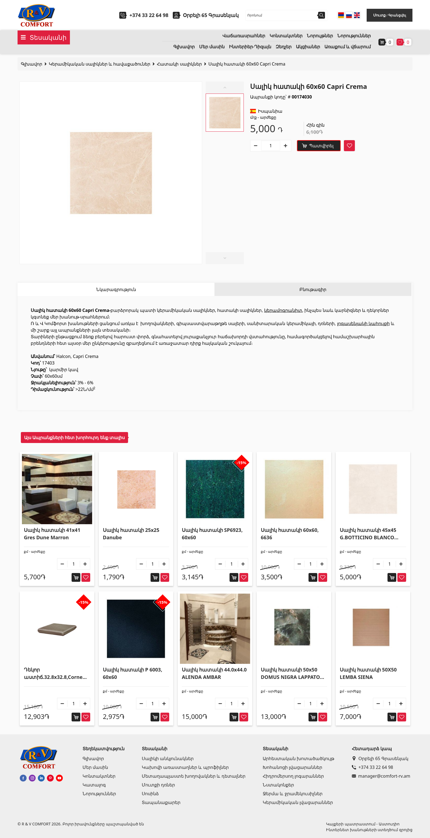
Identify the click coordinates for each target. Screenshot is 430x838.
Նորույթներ (320, 35)
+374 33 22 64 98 (148, 15)
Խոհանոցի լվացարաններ (292, 767)
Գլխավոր (184, 46)
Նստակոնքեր (278, 785)
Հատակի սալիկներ (179, 64)
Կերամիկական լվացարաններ (298, 802)
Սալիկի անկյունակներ (168, 758)
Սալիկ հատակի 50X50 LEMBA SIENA (368, 673)
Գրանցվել (397, 15)
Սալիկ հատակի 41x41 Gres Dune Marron (52, 534)
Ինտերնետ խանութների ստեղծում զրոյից (369, 829)
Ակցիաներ (308, 46)
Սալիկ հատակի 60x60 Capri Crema (246, 64)
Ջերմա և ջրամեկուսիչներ (292, 794)
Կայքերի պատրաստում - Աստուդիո (362, 823)
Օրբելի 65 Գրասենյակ (380, 758)
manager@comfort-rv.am (381, 776)
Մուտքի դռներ (158, 785)
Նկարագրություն (116, 289)
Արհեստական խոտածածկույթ (298, 758)
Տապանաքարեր (161, 802)
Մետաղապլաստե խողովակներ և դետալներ (193, 776)
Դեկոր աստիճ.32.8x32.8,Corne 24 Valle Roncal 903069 (53, 673)
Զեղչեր (284, 46)
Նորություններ (354, 35)
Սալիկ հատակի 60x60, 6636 (290, 534)
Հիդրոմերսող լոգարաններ (293, 776)
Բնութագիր (312, 289)
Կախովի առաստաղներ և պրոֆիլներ (185, 767)
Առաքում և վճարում (347, 46)
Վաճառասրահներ (243, 35)
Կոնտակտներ (286, 35)
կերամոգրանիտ (283, 310)
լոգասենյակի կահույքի (363, 323)
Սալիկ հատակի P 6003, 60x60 (132, 673)
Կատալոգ (94, 785)
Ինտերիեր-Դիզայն (250, 46)
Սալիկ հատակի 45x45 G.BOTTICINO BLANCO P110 (368, 534)
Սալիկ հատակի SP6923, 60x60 (212, 534)
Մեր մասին (212, 46)
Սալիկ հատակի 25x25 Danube (131, 534)
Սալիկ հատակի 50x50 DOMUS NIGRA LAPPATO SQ (290, 673)
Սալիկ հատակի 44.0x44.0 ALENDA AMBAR (214, 673)
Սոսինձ (150, 794)
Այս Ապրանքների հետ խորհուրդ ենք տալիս (74, 437)
